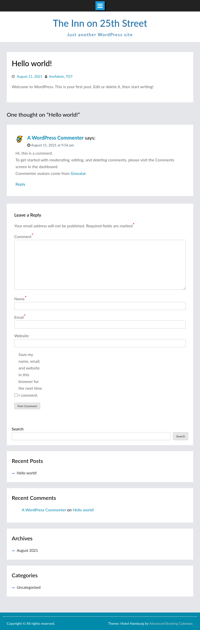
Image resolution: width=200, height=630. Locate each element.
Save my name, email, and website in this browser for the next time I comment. (30, 374)
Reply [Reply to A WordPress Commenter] (20, 184)
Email (20, 317)
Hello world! (27, 473)
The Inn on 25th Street (100, 23)
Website (21, 335)
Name (20, 298)
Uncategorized (28, 587)
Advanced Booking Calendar (170, 623)
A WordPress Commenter (55, 138)
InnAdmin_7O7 (60, 76)
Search (18, 428)
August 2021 (27, 550)
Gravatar (78, 173)
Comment (24, 236)
